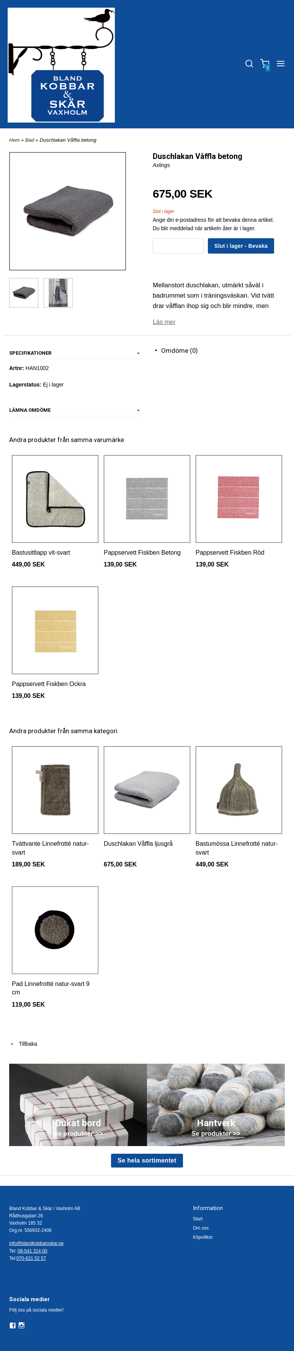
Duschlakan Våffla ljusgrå (138, 843)
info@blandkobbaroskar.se (36, 1243)
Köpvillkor (203, 1237)
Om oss (201, 1227)
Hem (14, 140)
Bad (30, 140)
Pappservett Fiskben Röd (230, 552)
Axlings (161, 165)
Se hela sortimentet (147, 1160)
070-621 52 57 (31, 1258)
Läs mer (164, 321)
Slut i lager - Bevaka (241, 246)
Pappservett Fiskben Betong (142, 552)
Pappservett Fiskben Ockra (49, 683)
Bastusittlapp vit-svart (41, 552)
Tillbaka (23, 1043)
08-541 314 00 (32, 1250)
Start (198, 1218)
